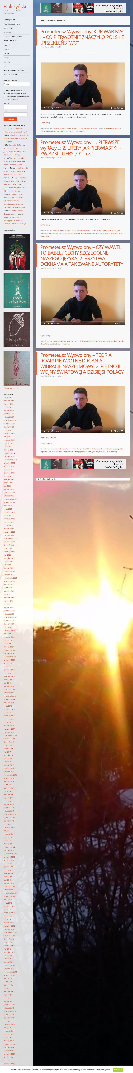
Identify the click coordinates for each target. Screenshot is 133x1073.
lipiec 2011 (8, 982)
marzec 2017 (9, 758)
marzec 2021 (9, 601)
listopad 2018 (9, 693)
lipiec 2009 (8, 1060)
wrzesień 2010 (9, 1014)
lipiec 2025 (8, 430)
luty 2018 (7, 722)
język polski (116, 230)
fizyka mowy (108, 128)
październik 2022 (10, 538)
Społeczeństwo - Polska (75, 128)
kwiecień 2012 (9, 952)
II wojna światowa (107, 449)
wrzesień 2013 (9, 896)
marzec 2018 (9, 719)
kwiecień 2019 (9, 676)
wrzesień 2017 (9, 739)
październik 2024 (10, 460)
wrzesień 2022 (9, 542)
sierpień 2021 (9, 584)
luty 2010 (7, 1037)
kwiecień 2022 (9, 558)
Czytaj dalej (46, 122)
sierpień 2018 (9, 703)
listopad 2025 (9, 417)
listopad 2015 (9, 811)
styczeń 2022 (9, 568)
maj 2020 (7, 634)
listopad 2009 (9, 1047)
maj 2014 (7, 870)
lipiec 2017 (8, 745)
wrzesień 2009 (9, 1054)
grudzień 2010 (9, 1005)
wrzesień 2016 (9, 778)
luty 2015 (7, 840)
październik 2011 (10, 972)
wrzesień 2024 (9, 463)
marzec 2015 (9, 837)
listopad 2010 (9, 1008)
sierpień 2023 (9, 506)
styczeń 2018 (9, 726)
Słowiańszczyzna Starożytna (63, 131)
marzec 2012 (9, 955)
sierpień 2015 (9, 821)
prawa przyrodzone (73, 233)
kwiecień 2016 (9, 794)
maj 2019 (7, 673)
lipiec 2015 (8, 824)
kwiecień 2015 (9, 834)
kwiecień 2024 (9, 479)
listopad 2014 (9, 850)
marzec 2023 (9, 522)
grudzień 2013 (9, 886)
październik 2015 (10, 814)
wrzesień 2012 (9, 936)
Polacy (65, 452)
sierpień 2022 (9, 545)
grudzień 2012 (9, 926)
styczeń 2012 (9, 962)
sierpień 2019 (9, 663)
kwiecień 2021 (9, 597)
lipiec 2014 (8, 863)
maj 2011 (7, 988)
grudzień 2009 (9, 1044)
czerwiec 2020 (9, 630)
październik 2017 (10, 735)
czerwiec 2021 (9, 591)
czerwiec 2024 (9, 473)
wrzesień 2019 (9, 660)
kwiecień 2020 (9, 637)
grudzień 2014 (9, 847)
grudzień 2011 (9, 965)
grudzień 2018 (9, 689)
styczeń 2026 (9, 410)
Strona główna (9, 20)
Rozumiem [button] (118, 1070)
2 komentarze (79, 131)
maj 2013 (7, 909)
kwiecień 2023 (9, 519)
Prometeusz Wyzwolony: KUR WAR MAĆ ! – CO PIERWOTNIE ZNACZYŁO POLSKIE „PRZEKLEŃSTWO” (82, 37)
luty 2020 (7, 643)
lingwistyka (117, 128)
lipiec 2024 (8, 469)
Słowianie (7, 32)
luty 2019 (7, 683)
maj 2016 (7, 791)
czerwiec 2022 (9, 552)
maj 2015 (7, 831)
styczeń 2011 (9, 1001)
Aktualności (8, 28)
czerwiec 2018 (9, 709)
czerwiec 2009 (9, 1064)
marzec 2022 (9, 561)
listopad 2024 (9, 456)
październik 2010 (10, 1011)
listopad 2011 (9, 968)
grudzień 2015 (9, 808)
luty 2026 (7, 407)
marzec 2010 (9, 1034)
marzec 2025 (9, 443)
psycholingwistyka (117, 341)
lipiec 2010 (8, 1021)
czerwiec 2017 (9, 749)
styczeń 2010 (9, 1041)
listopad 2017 (9, 732)
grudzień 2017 (9, 729)
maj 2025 (7, 437)
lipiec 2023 (8, 509)
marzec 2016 (9, 798)
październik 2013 (10, 893)
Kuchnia (7, 62)
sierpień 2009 (9, 1057)
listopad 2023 (9, 496)
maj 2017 (7, 752)
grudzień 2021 (9, 571)
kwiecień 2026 (9, 400)
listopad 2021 (9, 574)
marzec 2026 (9, 404)
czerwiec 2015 (9, 827)
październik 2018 (10, 696)
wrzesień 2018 (9, 699)
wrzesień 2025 (9, 423)
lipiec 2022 (8, 548)
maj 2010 (7, 1028)
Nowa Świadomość (55, 452)
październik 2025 (10, 420)
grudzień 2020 (9, 611)
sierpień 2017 (9, 742)
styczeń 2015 (9, 844)
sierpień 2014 (9, 860)
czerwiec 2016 (9, 788)
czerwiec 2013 (9, 906)
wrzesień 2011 (9, 975)
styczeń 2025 (9, 450)
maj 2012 (7, 949)
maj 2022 (7, 555)
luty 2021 (7, 604)
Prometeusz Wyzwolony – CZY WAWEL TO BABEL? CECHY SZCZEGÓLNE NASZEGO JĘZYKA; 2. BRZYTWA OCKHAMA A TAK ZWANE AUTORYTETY (81, 255)
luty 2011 (7, 998)
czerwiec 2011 (9, 985)
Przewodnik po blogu (12, 24)
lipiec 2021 (8, 588)
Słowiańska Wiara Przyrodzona (91, 233)
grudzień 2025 (9, 414)
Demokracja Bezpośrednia (14, 70)
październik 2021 (10, 578)
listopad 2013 (9, 890)
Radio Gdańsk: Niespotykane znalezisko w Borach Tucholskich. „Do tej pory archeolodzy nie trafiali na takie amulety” (15, 200)
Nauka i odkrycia (10, 41)
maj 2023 (7, 515)
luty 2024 (7, 486)
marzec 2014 (9, 877)
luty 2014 (7, 880)
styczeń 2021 (9, 607)
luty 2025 (7, 446)
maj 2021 (7, 594)
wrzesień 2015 (9, 817)
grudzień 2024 (9, 453)
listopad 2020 (9, 614)
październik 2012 (10, 932)
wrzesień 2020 (9, 620)
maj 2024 (7, 476)
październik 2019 (10, 657)
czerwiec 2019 (9, 670)
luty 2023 (7, 525)
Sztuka (6, 53)
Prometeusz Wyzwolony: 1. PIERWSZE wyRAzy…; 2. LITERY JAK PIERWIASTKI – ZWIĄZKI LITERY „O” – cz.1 (80, 148)
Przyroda (7, 45)
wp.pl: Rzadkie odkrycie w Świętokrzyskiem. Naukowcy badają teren (16, 138)
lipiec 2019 (8, 666)
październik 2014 (10, 854)
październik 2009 (10, 1051)
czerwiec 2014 (9, 867)
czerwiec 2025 (9, 433)
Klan (5, 66)
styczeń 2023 (9, 529)
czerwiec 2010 (9, 1024)
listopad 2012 (9, 929)
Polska (70, 452)
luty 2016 (7, 801)
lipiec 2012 (8, 942)
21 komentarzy (112, 452)
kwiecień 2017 (9, 755)
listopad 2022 (9, 535)
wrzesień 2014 (9, 857)
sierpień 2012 (9, 939)
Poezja (6, 58)
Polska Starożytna (47, 131)
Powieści (7, 49)
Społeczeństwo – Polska (13, 36)
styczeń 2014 (9, 883)
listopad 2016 (9, 771)
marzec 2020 (9, 640)
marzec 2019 (9, 680)
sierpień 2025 (9, 427)
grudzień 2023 (9, 492)
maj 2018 (7, 712)
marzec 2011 (9, 995)
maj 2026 (7, 397)
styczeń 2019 (9, 686)
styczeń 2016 (9, 804)
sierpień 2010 (9, 1018)
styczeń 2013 (9, 923)
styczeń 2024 (9, 489)
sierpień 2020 (9, 624)
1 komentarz (65, 344)
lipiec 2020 (8, 627)
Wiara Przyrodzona (11, 74)
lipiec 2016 (8, 785)
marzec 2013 (9, 916)
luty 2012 (7, 959)
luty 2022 (7, 565)
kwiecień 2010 (9, 1031)
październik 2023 (10, 499)
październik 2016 (10, 775)
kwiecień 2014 (9, 873)
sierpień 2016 (9, 781)
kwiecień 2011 (9, 991)
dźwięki (99, 230)
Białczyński (15, 6)
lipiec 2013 (8, 903)
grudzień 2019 (9, 650)
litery (51, 233)
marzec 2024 (9, 483)
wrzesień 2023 (9, 502)
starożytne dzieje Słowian (97, 452)
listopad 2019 (9, 653)
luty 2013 (7, 919)
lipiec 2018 (8, 706)
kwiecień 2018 (9, 716)
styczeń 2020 (9, 647)
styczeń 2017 (9, 765)
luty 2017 (7, 762)
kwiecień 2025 (9, 440)
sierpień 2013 (9, 900)
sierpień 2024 (9, 466)
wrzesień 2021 (9, 581)
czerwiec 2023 (9, 512)
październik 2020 (10, 617)
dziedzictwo (87, 449)
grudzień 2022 (9, 532)
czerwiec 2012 (9, 945)
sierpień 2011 (9, 978)
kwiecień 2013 (9, 913)
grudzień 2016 (9, 768)
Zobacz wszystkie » (11, 388)
